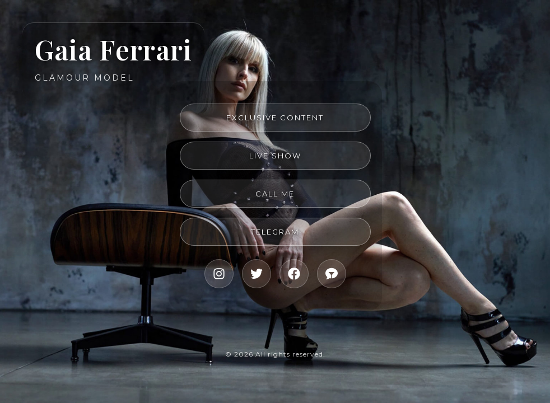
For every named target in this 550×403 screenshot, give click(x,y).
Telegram (275, 231)
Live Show (275, 155)
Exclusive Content (275, 117)
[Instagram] (219, 273)
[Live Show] (331, 273)
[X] (256, 273)
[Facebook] (294, 273)
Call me (275, 193)
